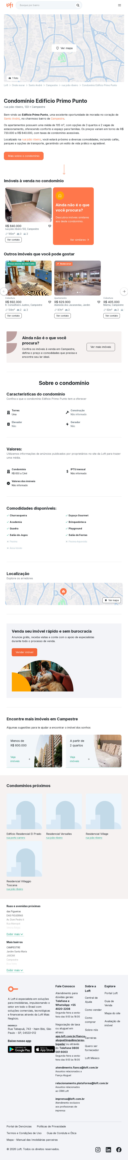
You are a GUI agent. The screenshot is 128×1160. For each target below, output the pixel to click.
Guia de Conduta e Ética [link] (61, 1133)
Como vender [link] (93, 1009)
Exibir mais (15, 934)
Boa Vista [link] (12, 963)
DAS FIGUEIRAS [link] (15, 915)
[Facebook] (118, 1150)
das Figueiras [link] (14, 911)
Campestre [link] (12, 959)
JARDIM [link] (11, 955)
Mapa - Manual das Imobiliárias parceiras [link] (32, 1139)
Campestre (57, 118)
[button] (64, 594)
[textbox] (49, 5)
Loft (6, 85)
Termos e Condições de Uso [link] (24, 1133)
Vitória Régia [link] (13, 927)
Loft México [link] (92, 1058)
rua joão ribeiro (31, 139)
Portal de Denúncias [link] (19, 1126)
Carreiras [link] (90, 1037)
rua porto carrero (16, 837)
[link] (73, 216)
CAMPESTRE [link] (13, 947)
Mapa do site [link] (112, 1013)
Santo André (12, 118)
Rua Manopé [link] (13, 923)
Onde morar (18, 85)
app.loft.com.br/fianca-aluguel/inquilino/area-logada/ (70, 1040)
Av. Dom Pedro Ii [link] (15, 919)
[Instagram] (98, 1150)
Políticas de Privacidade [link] (51, 1126)
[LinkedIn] (108, 1150)
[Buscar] (78, 5)
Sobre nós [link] (91, 1029)
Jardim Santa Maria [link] (17, 951)
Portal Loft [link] (111, 993)
